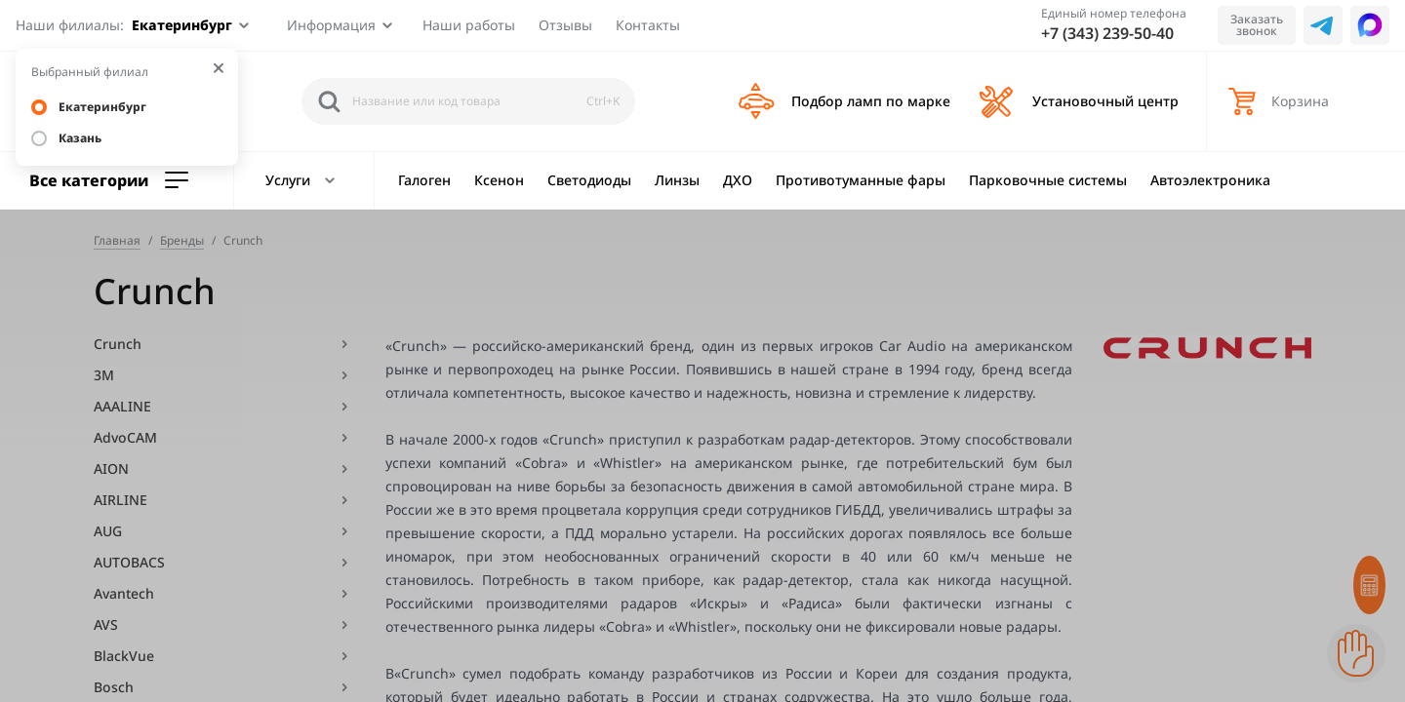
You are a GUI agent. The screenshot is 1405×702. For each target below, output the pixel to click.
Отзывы (565, 25)
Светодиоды (589, 180)
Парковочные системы (1048, 180)
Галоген (424, 180)
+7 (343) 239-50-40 (1107, 33)
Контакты (648, 25)
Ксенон (499, 180)
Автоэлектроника (1210, 180)
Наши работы (468, 25)
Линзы (677, 180)
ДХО (737, 180)
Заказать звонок (1256, 25)
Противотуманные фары (860, 180)
